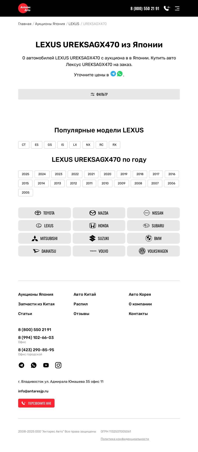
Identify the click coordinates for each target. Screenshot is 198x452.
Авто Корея (140, 294)
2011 (89, 183)
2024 (42, 174)
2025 (25, 174)
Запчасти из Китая (36, 304)
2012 (73, 183)
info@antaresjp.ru (33, 391)
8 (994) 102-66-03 (36, 337)
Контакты (138, 313)
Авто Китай (85, 294)
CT (24, 145)
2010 (105, 183)
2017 (156, 174)
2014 (41, 183)
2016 (171, 174)
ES (37, 145)
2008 (138, 183)
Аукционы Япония (50, 24)
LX (75, 145)
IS (62, 145)
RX (115, 145)
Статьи (25, 313)
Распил (81, 304)
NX (88, 145)
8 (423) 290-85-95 (36, 349)
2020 (107, 174)
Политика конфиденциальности (125, 439)
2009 (121, 183)
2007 (155, 183)
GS (50, 145)
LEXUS (74, 24)
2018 (139, 174)
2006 (171, 183)
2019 (123, 174)
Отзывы (81, 313)
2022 (75, 174)
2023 (58, 174)
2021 (91, 174)
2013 (57, 183)
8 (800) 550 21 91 (145, 8)
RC (101, 145)
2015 (25, 183)
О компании (140, 304)
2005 (25, 192)
